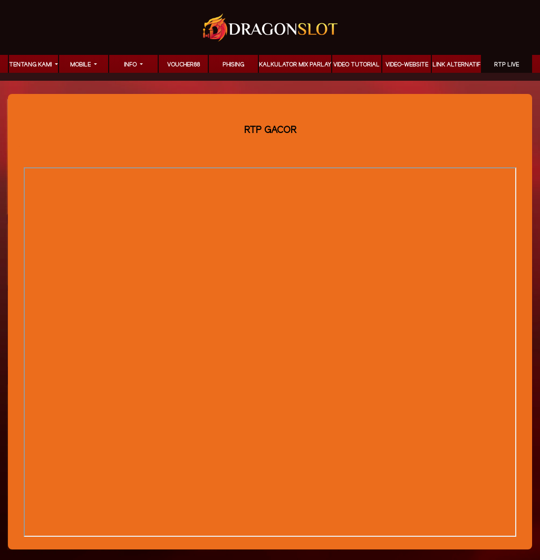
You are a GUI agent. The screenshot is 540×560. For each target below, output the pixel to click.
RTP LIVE (506, 65)
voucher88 (183, 65)
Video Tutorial (356, 65)
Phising (233, 65)
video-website (406, 65)
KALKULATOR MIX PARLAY (295, 65)
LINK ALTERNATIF (456, 65)
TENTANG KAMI (31, 65)
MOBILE (81, 65)
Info (131, 65)
